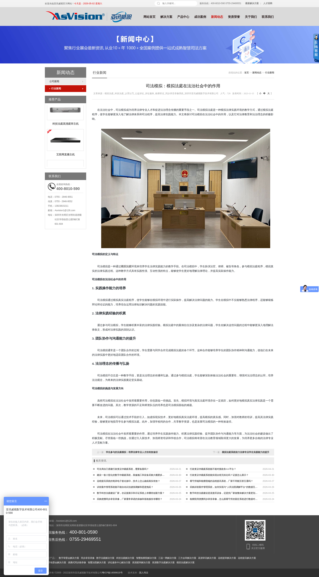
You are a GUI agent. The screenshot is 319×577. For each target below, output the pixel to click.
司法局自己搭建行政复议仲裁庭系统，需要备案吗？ (123, 469)
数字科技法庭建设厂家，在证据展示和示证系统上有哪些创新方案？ (130, 493)
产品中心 (183, 16)
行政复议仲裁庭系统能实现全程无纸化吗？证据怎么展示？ (219, 475)
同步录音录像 (87, 558)
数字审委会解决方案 (69, 558)
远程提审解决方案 (227, 558)
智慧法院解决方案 (97, 562)
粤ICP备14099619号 (112, 572)
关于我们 (251, 16)
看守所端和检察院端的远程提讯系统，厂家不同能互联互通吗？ (221, 481)
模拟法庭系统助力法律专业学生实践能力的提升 (245, 452)
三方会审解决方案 (187, 558)
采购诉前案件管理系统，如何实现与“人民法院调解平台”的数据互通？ (224, 487)
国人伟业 (143, 572)
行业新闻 (55, 88)
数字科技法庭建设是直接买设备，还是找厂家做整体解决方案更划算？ (224, 493)
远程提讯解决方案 (247, 558)
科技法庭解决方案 (125, 558)
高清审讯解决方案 (207, 558)
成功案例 (200, 16)
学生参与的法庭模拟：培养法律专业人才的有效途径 (132, 452)
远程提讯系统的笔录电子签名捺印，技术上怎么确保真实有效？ (128, 481)
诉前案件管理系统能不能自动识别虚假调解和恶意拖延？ (125, 487)
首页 (246, 72)
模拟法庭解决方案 (185, 562)
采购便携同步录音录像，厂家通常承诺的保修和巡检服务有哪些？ (129, 499)
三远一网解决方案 (167, 558)
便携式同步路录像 (77, 562)
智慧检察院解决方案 (146, 558)
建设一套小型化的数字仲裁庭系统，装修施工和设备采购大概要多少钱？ (131, 475)
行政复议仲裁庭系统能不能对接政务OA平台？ (213, 469)
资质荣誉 (234, 16)
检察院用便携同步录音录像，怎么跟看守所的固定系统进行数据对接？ (224, 499)
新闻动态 (217, 16)
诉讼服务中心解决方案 (119, 562)
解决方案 (166, 16)
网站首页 (149, 16)
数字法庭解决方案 (105, 558)
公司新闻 (54, 81)
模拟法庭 (126, 266)
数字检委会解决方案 (56, 562)
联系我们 (268, 16)
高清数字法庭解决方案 (163, 562)
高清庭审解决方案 (141, 562)
